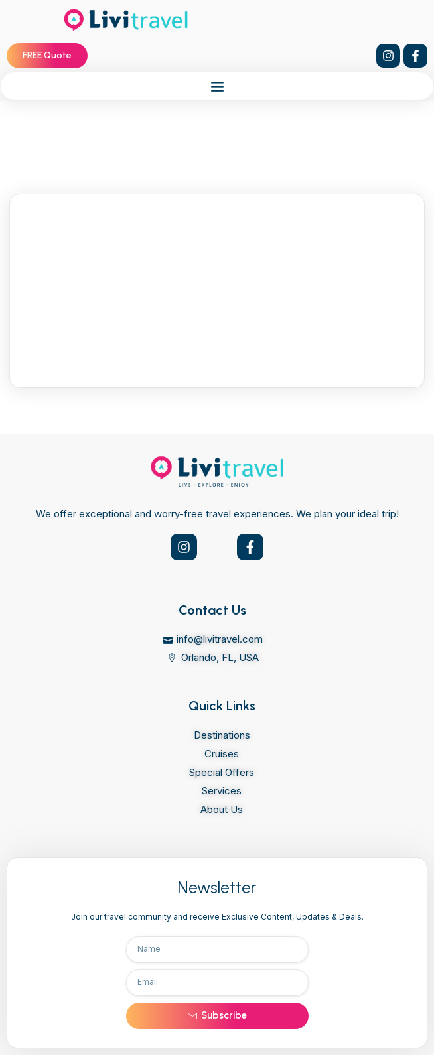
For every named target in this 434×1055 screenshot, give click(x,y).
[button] (217, 86)
